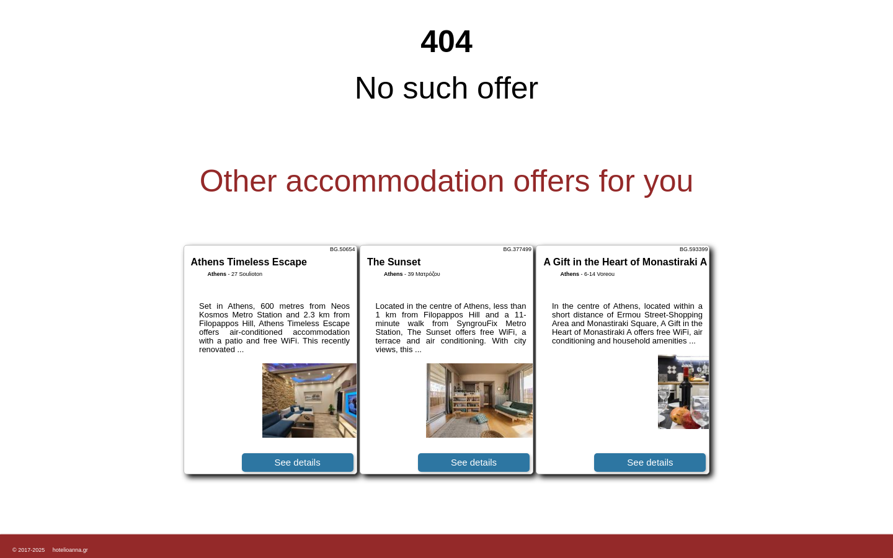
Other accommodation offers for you (447, 181)
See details (297, 462)
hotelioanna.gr (70, 550)
